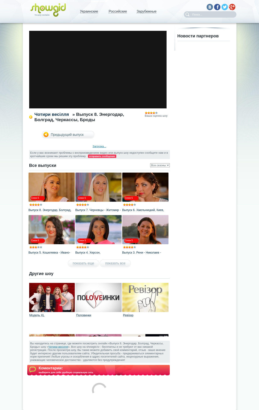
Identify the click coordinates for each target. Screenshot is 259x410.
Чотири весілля (52, 114)
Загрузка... (99, 146)
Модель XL (37, 315)
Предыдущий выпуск (67, 134)
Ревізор (128, 315)
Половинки (83, 315)
